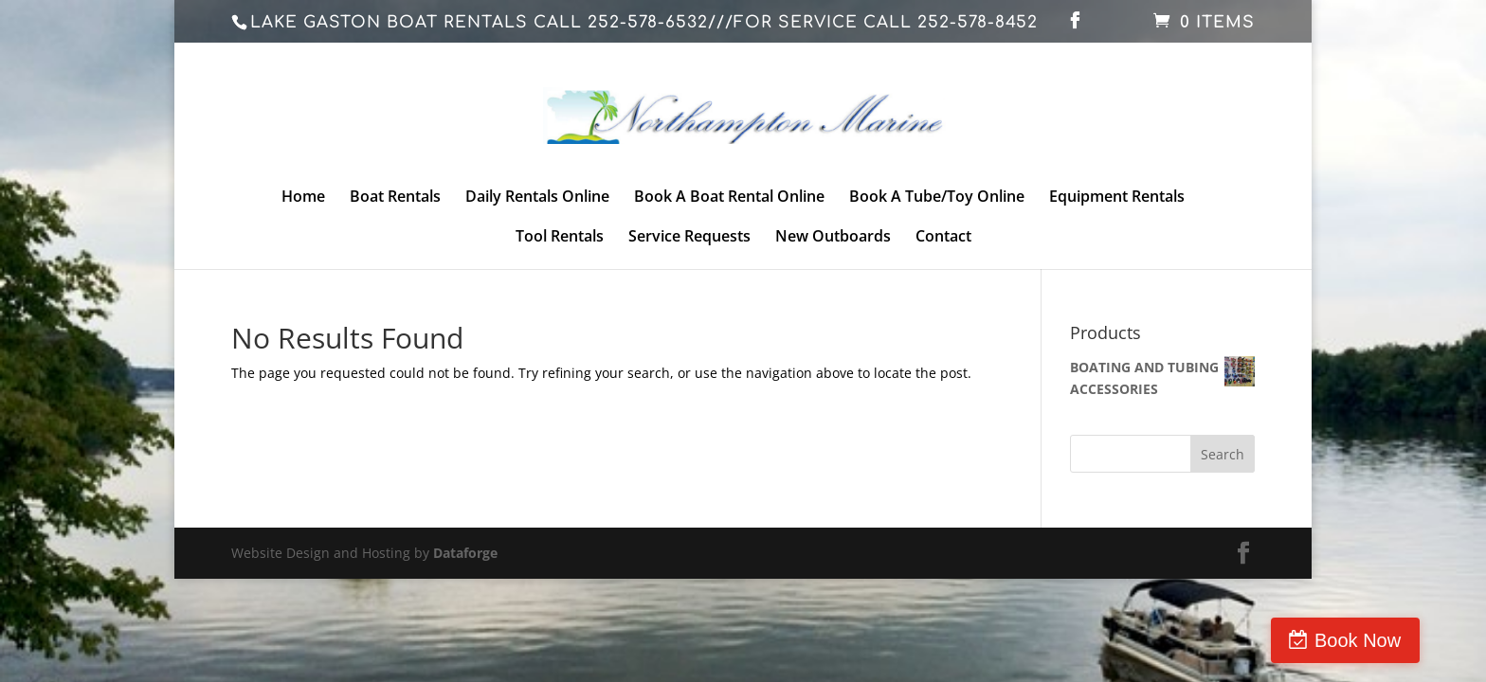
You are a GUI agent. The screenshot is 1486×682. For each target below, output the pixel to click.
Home (303, 197)
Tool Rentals (560, 237)
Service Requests (689, 237)
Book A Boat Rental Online (729, 197)
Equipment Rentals (1117, 197)
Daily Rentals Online (537, 197)
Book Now (1405, 640)
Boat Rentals (395, 197)
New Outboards (833, 237)
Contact (943, 237)
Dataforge (465, 553)
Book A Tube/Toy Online (936, 197)
